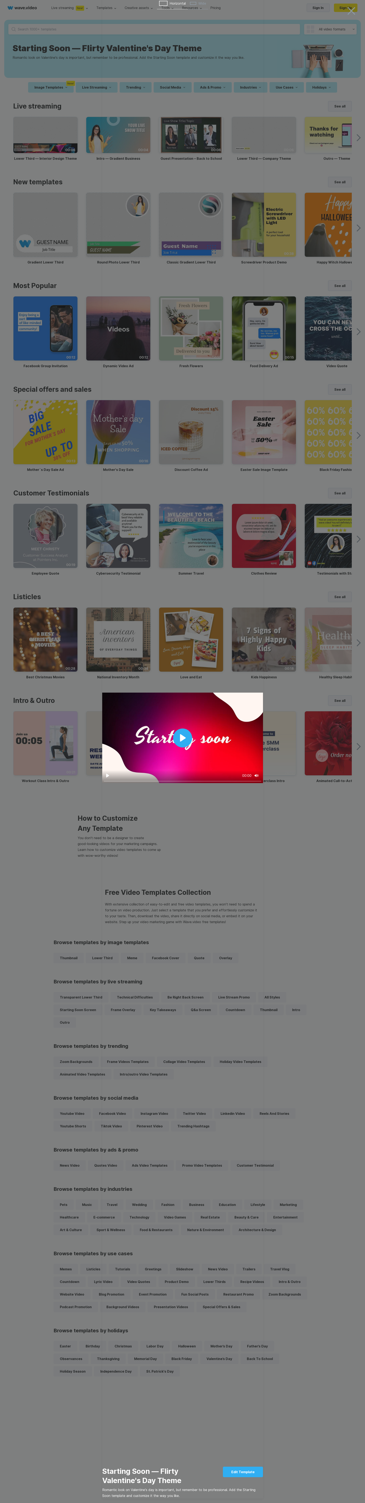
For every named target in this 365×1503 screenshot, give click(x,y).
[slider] (182, 781)
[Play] (107, 775)
